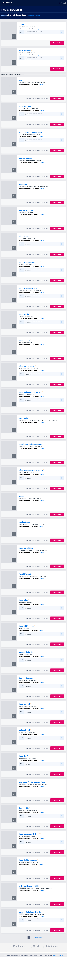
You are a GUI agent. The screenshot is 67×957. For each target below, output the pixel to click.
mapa (38, 29)
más (54, 955)
